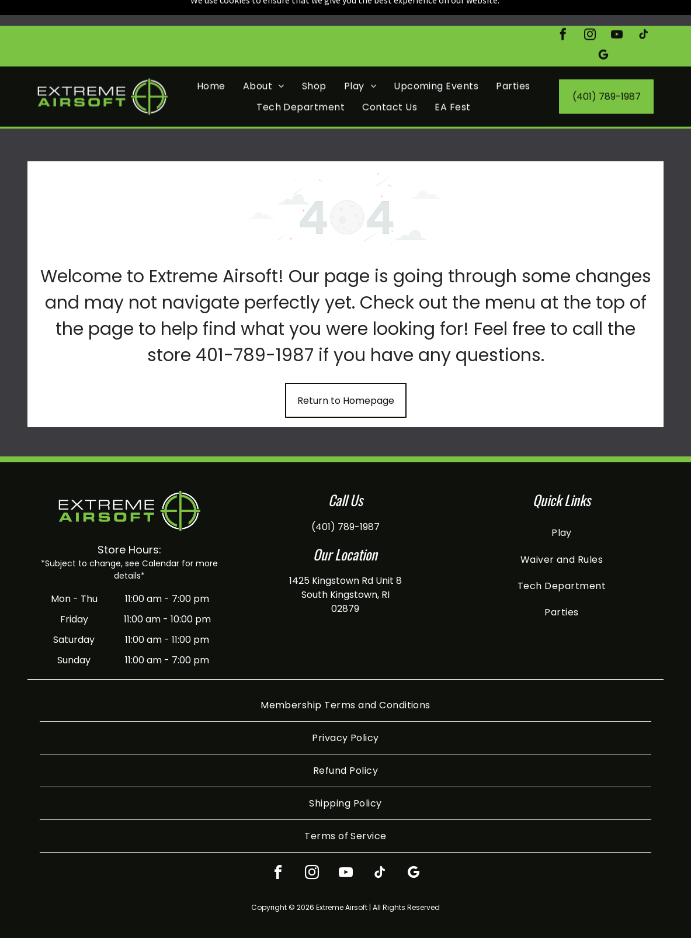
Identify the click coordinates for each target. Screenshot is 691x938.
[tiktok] (643, 10)
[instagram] (590, 10)
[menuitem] (211, 60)
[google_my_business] (603, 30)
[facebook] (563, 10)
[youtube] (617, 10)
